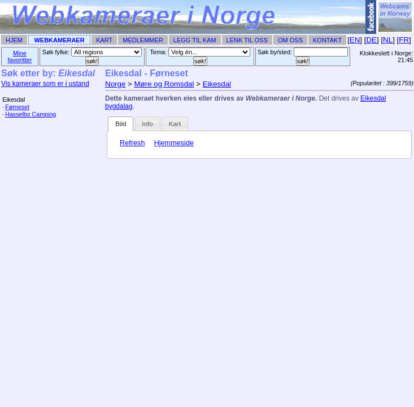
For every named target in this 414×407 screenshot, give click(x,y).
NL (388, 40)
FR (404, 40)
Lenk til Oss (247, 40)
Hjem (14, 40)
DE (371, 40)
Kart (104, 40)
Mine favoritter (20, 56)
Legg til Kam (194, 40)
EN (355, 40)
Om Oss (290, 40)
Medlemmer (143, 40)
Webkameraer (59, 40)
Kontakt (327, 40)
